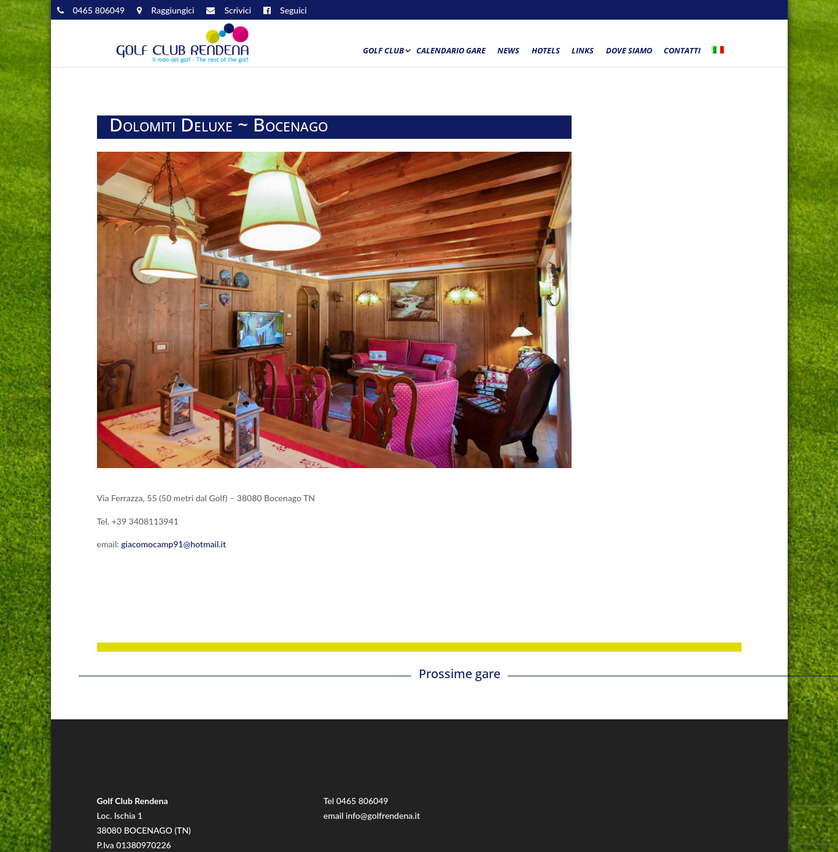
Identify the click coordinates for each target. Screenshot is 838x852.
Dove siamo (629, 51)
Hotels (546, 51)
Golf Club (383, 51)
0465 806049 (362, 800)
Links (583, 51)
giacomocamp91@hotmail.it (172, 544)
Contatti (682, 51)
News (508, 51)
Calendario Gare (451, 51)
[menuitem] (720, 53)
